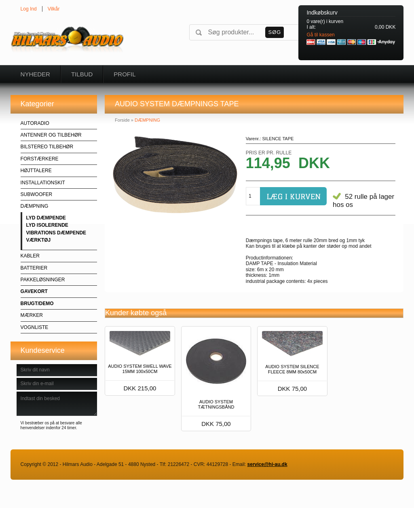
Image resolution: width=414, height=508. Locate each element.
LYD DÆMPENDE (46, 218)
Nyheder (35, 74)
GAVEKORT (34, 291)
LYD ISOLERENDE (47, 225)
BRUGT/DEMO (37, 303)
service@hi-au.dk (267, 464)
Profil (124, 74)
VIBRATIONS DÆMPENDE (56, 233)
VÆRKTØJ (38, 240)
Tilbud (82, 74)
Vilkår (54, 9)
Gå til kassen (320, 35)
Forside (122, 120)
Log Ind (29, 9)
